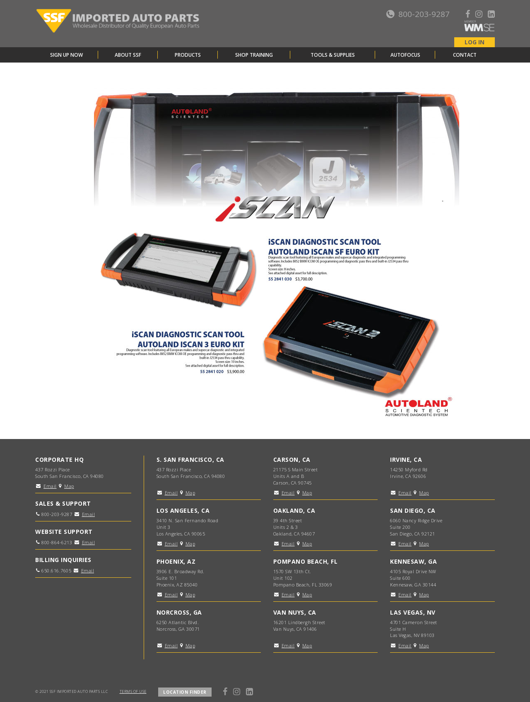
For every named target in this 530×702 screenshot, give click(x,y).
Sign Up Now (66, 54)
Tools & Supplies (333, 54)
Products (188, 54)
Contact (465, 54)
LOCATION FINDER (185, 692)
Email (50, 486)
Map (69, 486)
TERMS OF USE (133, 691)
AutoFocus (405, 54)
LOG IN (474, 42)
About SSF (128, 54)
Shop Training (254, 54)
